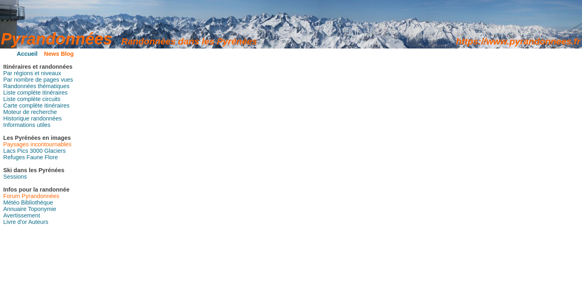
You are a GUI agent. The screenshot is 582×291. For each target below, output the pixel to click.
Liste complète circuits (32, 99)
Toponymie (42, 209)
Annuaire (15, 209)
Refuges (14, 157)
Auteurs (38, 222)
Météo (11, 202)
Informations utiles (27, 125)
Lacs (9, 151)
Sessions (15, 176)
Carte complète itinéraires (36, 105)
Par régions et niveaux (32, 73)
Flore (51, 157)
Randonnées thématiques (36, 86)
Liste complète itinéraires (35, 92)
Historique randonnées (32, 118)
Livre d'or (15, 222)
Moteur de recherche (30, 112)
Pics (22, 151)
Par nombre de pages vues (38, 79)
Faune (35, 157)
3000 (36, 151)
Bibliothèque (37, 202)
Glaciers (55, 151)
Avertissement (21, 215)
